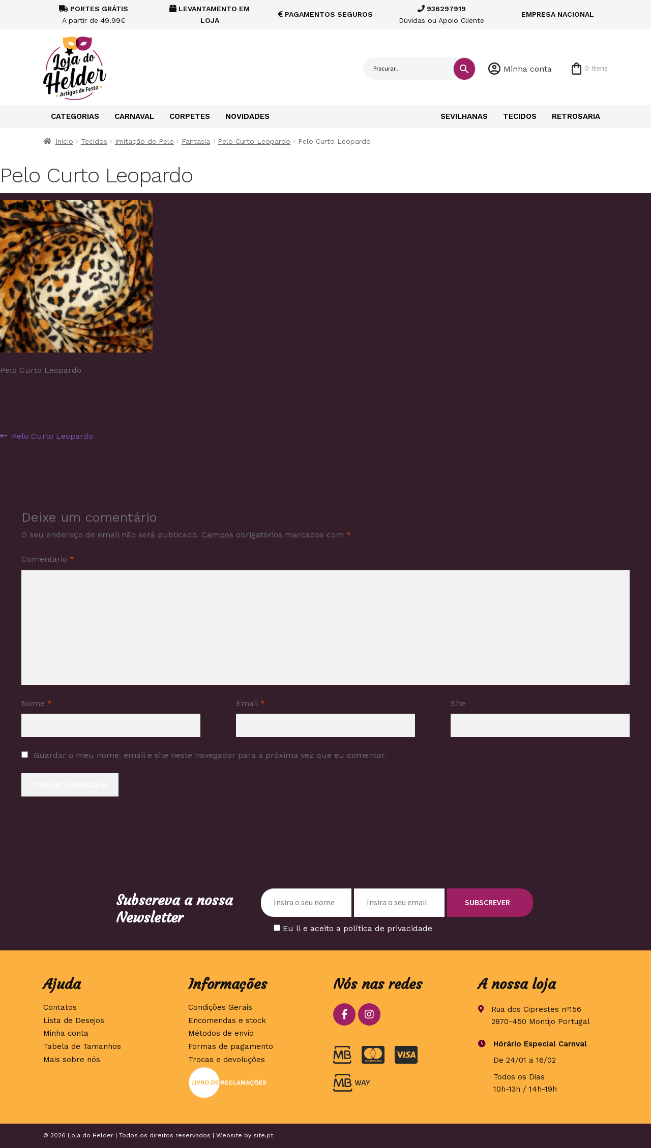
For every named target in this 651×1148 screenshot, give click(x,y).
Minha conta (528, 69)
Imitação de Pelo (144, 141)
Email (250, 703)
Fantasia (196, 141)
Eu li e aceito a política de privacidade (357, 928)
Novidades (247, 116)
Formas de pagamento (230, 1046)
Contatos (60, 1007)
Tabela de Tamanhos (82, 1046)
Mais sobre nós (71, 1059)
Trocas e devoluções (226, 1059)
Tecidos (520, 116)
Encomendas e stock (227, 1020)
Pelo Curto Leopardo (254, 141)
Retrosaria (576, 116)
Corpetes (189, 116)
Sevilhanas (464, 116)
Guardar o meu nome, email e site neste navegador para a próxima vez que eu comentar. (210, 755)
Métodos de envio (221, 1033)
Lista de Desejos (73, 1020)
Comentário (47, 559)
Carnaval (134, 116)
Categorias (75, 116)
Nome (36, 703)
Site (458, 703)
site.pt (263, 1135)
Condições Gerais (220, 1007)
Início (64, 141)
